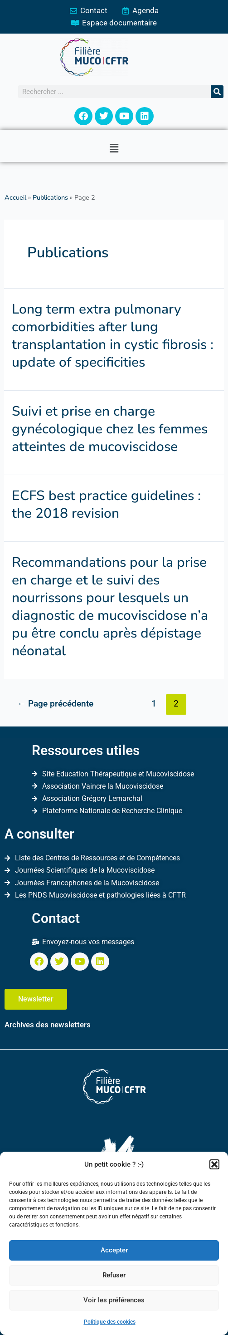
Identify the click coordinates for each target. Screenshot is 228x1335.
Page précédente (55, 703)
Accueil (15, 197)
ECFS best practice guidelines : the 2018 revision (106, 504)
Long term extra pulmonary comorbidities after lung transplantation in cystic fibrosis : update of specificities (112, 336)
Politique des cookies (110, 1322)
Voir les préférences (114, 1300)
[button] (214, 1164)
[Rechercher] (217, 91)
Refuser (114, 1275)
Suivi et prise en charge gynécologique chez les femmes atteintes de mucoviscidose (110, 429)
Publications (50, 197)
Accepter (114, 1250)
